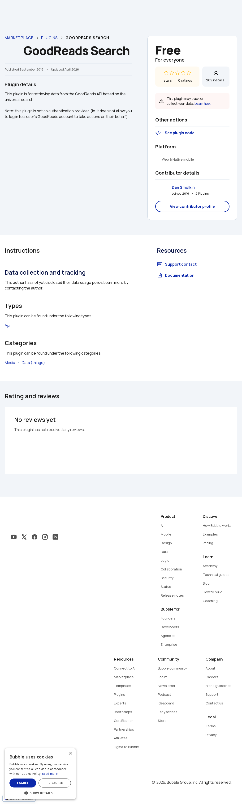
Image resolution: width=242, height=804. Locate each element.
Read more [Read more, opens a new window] (50, 774)
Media (10, 362)
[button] (40, 793)
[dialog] (40, 773)
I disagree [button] (55, 783)
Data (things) (33, 362)
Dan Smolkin (183, 187)
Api (7, 325)
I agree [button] (23, 783)
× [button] (70, 753)
